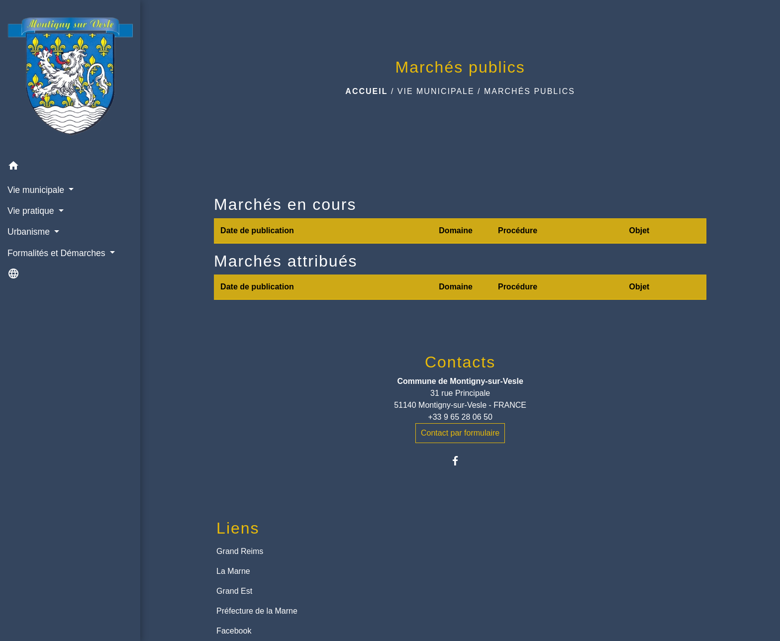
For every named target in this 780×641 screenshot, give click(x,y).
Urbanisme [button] (29, 232)
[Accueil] (70, 78)
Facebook (233, 631)
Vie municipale (436, 91)
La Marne (233, 571)
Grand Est (234, 591)
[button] (70, 167)
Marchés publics (529, 91)
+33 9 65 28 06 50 (460, 417)
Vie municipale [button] (37, 190)
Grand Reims (239, 551)
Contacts (460, 362)
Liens (238, 528)
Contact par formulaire (460, 433)
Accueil (366, 91)
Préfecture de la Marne (256, 611)
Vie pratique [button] (31, 211)
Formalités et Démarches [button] (57, 253)
